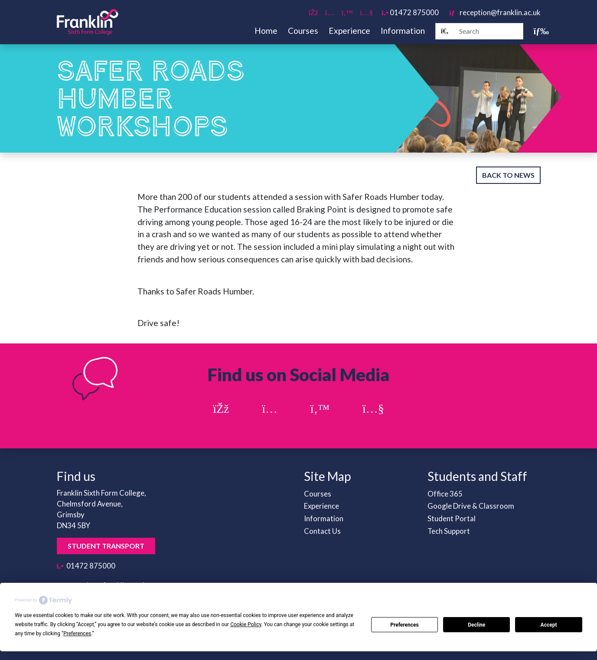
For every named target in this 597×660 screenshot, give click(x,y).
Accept (549, 625)
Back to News (508, 175)
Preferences (404, 625)
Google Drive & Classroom (470, 505)
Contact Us (322, 531)
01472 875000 (410, 12)
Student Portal (451, 518)
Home (265, 31)
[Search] (444, 31)
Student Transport (106, 546)
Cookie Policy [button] (245, 624)
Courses (303, 31)
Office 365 (445, 493)
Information (403, 31)
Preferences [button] (77, 634)
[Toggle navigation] (537, 31)
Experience (349, 31)
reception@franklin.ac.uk (494, 12)
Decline (476, 625)
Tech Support (448, 531)
